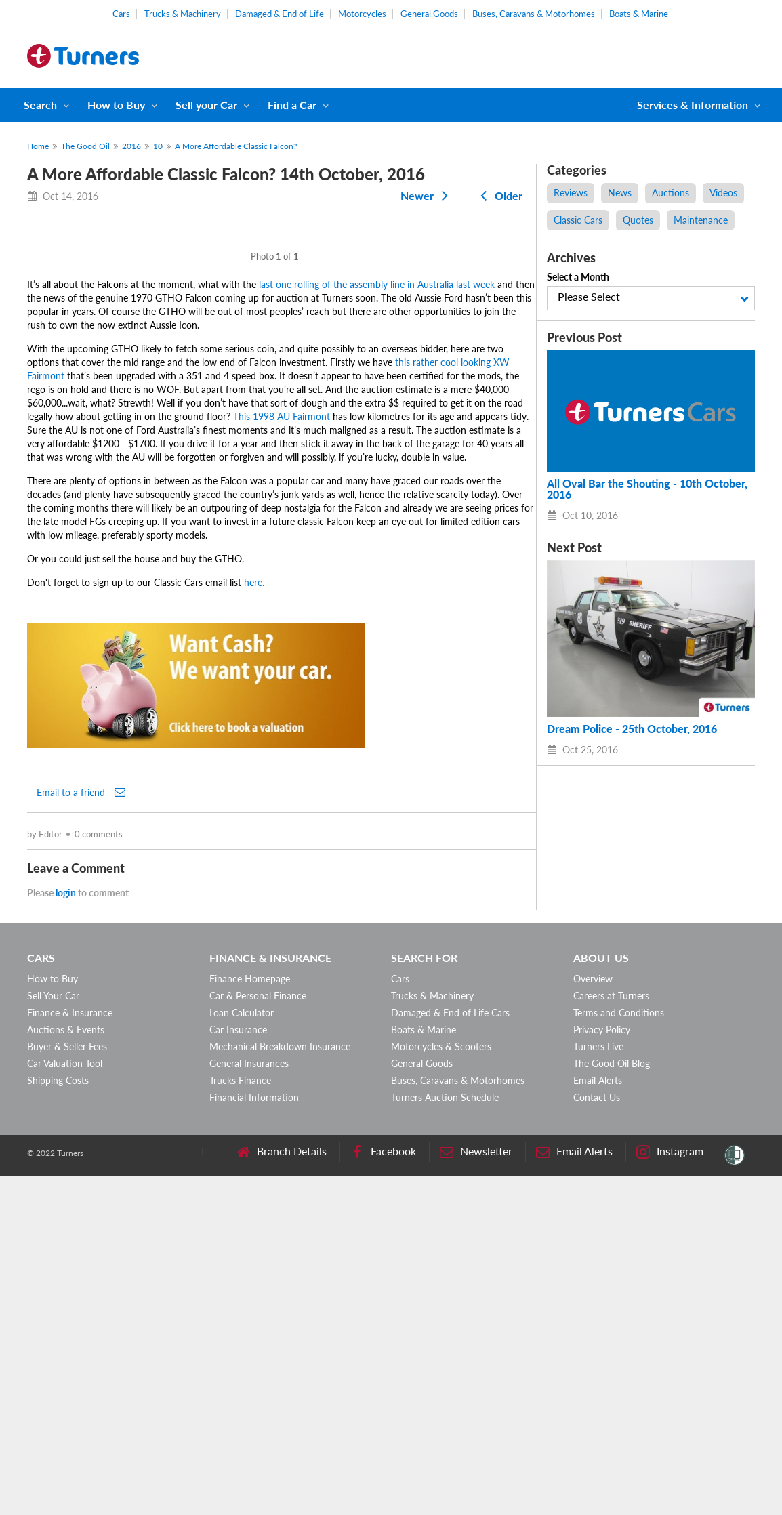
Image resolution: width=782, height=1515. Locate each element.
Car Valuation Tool (64, 1403)
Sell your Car (206, 104)
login (66, 1232)
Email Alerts (597, 1420)
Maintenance (701, 220)
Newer (426, 195)
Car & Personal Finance (257, 1335)
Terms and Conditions (618, 1352)
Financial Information (254, 1437)
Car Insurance (238, 1369)
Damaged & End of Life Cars (450, 1352)
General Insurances (249, 1403)
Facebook (383, 1491)
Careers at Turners (611, 1335)
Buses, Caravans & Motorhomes (533, 13)
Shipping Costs (58, 1420)
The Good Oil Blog (611, 1403)
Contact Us (596, 1437)
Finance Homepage (249, 1318)
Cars (121, 13)
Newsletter (476, 1491)
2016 (131, 146)
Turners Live (598, 1386)
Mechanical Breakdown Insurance (279, 1386)
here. (254, 922)
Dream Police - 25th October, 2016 (632, 729)
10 (158, 146)
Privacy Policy (601, 1369)
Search (40, 104)
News (620, 193)
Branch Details (281, 1491)
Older (498, 195)
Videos (723, 193)
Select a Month (578, 277)
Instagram (669, 1491)
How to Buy (116, 104)
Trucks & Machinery (182, 13)
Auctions (670, 193)
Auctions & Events (65, 1369)
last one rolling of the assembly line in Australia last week (377, 623)
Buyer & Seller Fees (67, 1386)
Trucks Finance (240, 1420)
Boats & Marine (638, 13)
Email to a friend (81, 1131)
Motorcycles (362, 13)
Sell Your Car (53, 1335)
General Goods (429, 13)
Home (38, 146)
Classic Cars (578, 220)
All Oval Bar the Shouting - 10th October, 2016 (647, 489)
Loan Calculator (241, 1352)
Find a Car (292, 104)
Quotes (638, 220)
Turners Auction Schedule (445, 1437)
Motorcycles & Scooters (441, 1386)
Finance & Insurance (69, 1352)
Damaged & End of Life (279, 13)
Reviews (571, 193)
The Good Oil (85, 146)
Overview (593, 1318)
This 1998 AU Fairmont (281, 756)
